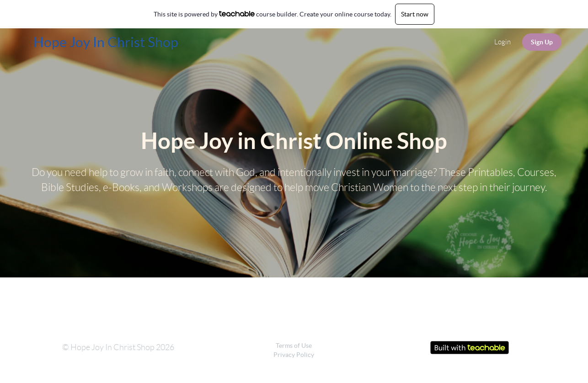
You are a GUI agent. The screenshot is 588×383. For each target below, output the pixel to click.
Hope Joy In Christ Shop (105, 42)
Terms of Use (294, 345)
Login (502, 42)
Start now (414, 14)
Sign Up (542, 42)
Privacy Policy (293, 354)
